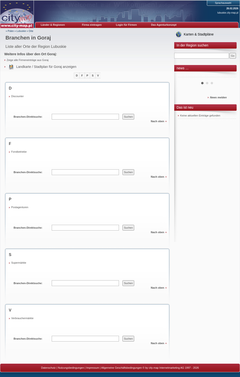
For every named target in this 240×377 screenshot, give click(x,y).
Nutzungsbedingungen (71, 367)
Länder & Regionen (53, 24)
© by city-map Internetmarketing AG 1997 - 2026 (171, 367)
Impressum (92, 367)
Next (230, 75)
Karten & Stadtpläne (199, 34)
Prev (184, 75)
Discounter (17, 96)
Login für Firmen (126, 24)
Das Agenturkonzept (164, 24)
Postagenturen (19, 207)
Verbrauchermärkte (22, 318)
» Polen (10, 31)
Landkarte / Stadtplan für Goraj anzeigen (46, 67)
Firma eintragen (92, 24)
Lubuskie (21, 31)
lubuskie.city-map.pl (227, 12)
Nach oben (157, 121)
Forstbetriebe (19, 151)
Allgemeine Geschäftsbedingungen (121, 367)
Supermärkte (18, 262)
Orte (31, 31)
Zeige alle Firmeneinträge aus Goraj (27, 60)
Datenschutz (48, 367)
